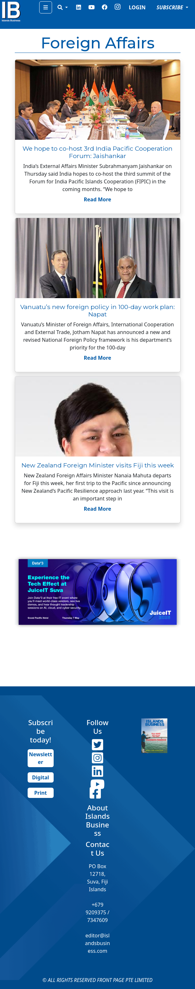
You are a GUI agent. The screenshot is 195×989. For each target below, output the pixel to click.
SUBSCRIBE (170, 7)
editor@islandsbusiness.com (97, 943)
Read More (97, 199)
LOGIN (137, 7)
